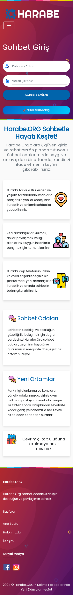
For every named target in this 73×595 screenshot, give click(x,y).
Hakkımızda (12, 532)
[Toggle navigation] (9, 25)
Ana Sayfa (10, 523)
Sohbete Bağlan (36, 95)
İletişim (8, 541)
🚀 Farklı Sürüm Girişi (36, 110)
